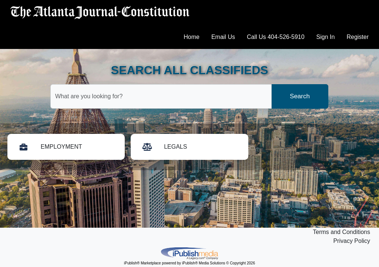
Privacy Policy (351, 241)
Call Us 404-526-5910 (276, 37)
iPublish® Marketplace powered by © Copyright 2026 (189, 252)
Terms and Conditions (341, 232)
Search (300, 96)
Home (191, 37)
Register (357, 37)
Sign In (325, 37)
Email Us (223, 37)
